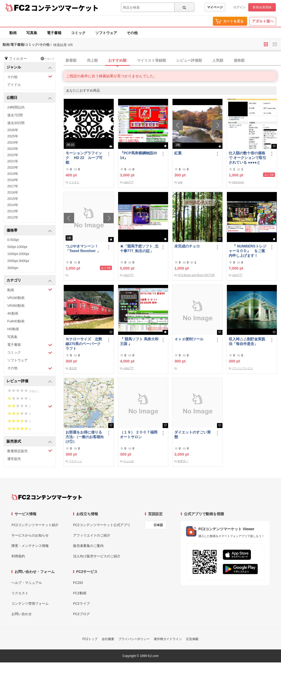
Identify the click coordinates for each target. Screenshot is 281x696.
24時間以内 (15, 107)
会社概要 (108, 639)
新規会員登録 (262, 7)
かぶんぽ (128, 461)
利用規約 (18, 556)
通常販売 (14, 459)
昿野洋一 (183, 461)
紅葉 (178, 153)
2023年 (12, 149)
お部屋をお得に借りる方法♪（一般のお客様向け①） (85, 437)
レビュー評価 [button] (29, 381)
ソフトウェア (106, 33)
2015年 (12, 199)
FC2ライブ (81, 603)
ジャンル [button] (29, 67)
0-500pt (13, 240)
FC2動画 (79, 593)
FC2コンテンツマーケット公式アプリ (101, 525)
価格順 (239, 60)
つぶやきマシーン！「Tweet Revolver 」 (83, 248)
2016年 (12, 192)
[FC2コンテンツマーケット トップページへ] (46, 497)
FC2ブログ (81, 614)
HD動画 (13, 329)
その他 (132, 33)
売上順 (92, 60)
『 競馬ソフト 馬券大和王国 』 (139, 341)
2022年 (12, 155)
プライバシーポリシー (134, 639)
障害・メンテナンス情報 (30, 546)
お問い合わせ (21, 614)
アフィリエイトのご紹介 (91, 535)
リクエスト (19, 593)
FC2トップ (90, 639)
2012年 (12, 217)
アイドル (14, 85)
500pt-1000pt (17, 247)
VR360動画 (15, 306)
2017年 (12, 186)
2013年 (12, 211)
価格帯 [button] (29, 230)
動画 (13, 33)
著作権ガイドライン (168, 639)
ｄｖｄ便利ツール (188, 339)
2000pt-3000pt (18, 261)
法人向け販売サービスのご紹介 (96, 556)
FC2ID (78, 583)
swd (180, 182)
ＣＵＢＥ (74, 182)
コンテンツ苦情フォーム (30, 603)
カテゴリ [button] (29, 280)
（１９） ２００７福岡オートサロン (138, 434)
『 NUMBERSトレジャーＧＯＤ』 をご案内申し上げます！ (247, 251)
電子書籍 (54, 33)
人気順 (217, 60)
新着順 (71, 60)
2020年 (12, 167)
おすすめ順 (117, 60)
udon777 (128, 182)
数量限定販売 (29, 451)
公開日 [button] (29, 97)
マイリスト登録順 (151, 60)
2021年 (12, 161)
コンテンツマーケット (65, 8)
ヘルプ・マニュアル (26, 583)
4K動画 (12, 313)
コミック (78, 33)
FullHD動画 (15, 321)
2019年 (12, 174)
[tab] (172, 60)
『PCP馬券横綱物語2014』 (138, 155)
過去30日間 (15, 123)
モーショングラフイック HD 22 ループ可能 (84, 157)
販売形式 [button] (29, 441)
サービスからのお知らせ (30, 535)
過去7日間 (15, 115)
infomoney (238, 182)
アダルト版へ (263, 21)
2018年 (12, 180)
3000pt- (13, 268)
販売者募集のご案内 (88, 546)
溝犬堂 (73, 368)
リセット (48, 58)
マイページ (215, 7)
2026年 (12, 130)
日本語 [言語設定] (158, 525)
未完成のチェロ (187, 246)
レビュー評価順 (189, 60)
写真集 (31, 33)
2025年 (12, 136)
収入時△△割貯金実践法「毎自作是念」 (247, 341)
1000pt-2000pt (18, 254)
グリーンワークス (242, 368)
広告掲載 (192, 639)
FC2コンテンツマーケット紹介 (35, 525)
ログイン (239, 7)
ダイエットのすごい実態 (192, 434)
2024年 (12, 142)
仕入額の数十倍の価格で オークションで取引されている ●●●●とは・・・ (247, 158)
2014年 (12, 205)
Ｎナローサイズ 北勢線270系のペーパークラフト (84, 343)
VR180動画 (15, 298)
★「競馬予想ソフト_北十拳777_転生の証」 (139, 248)
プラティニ (75, 461)
